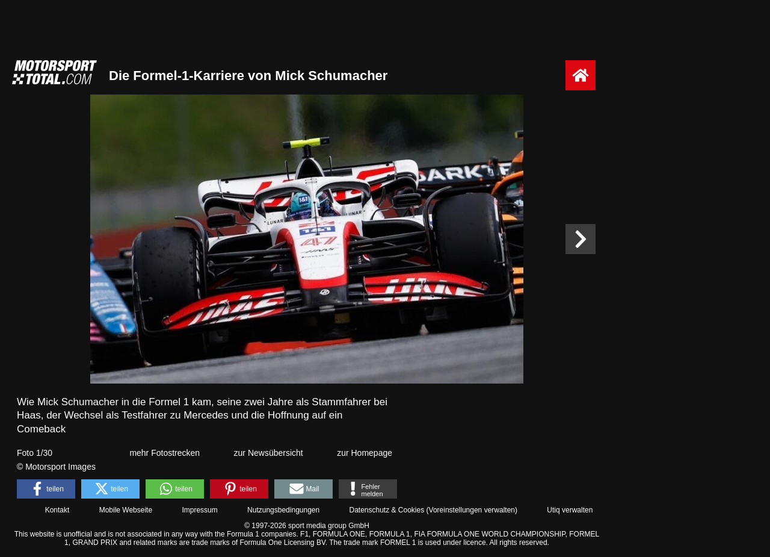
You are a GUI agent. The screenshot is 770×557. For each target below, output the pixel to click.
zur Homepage (364, 453)
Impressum (199, 510)
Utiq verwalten (570, 510)
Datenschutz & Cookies (386, 510)
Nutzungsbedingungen (283, 510)
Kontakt (57, 510)
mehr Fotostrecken (164, 453)
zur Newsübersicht (268, 453)
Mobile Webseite (126, 510)
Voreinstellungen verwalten (472, 510)
